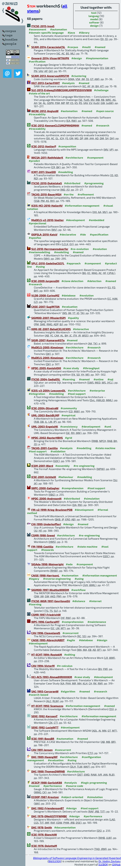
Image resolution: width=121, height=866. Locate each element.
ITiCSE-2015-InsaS (42, 26)
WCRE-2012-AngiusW (45, 111)
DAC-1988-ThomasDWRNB (48, 771)
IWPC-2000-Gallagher (45, 488)
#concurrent (70, 633)
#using (40, 266)
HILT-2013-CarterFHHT (45, 83)
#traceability (37, 114)
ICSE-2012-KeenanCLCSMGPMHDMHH (55, 125)
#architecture (74, 157)
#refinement (86, 194)
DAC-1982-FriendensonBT (47, 808)
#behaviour (65, 477)
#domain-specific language (46, 32)
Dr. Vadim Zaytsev (109, 861)
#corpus (72, 47)
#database (68, 295)
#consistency (69, 426)
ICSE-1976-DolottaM (44, 845)
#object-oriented (72, 797)
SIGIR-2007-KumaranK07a (47, 340)
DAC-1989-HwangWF (44, 757)
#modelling (65, 172)
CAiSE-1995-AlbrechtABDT (47, 640)
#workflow (78, 589)
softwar (94, 22)
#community (69, 408)
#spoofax (35, 237)
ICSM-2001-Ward (42, 465)
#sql (110, 379)
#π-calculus (64, 665)
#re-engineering (83, 465)
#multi (86, 47)
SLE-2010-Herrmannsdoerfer (49, 248)
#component (95, 157)
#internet (95, 601)
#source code (74, 785)
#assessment (37, 29)
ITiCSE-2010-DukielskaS (46, 183)
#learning (68, 379)
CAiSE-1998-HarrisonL (45, 575)
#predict (34, 160)
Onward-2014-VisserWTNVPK (50, 58)
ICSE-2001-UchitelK (43, 477)
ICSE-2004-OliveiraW (44, 408)
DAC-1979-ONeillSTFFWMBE (49, 816)
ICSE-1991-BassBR (42, 738)
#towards (47, 549)
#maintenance (96, 621)
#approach (74, 263)
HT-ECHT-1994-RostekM (46, 654)
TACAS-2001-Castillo (44, 448)
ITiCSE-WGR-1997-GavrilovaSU (50, 601)
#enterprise (97, 390)
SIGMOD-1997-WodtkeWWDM (50, 589)
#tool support (77, 393)
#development (75, 220)
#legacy (34, 578)
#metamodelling (39, 252)
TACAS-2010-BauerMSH (46, 194)
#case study (71, 368)
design (94, 25)
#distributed (72, 183)
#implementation (97, 58)
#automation (58, 29)
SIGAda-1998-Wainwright (47, 564)
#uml (107, 426)
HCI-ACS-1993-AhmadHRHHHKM (51, 677)
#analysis (68, 83)
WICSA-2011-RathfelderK (47, 157)
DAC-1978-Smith (41, 827)
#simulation (92, 498)
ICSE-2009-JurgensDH (45, 281)
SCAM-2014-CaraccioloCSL (48, 47)
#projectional (37, 223)
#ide (83, 234)
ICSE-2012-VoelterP (43, 146)
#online (99, 379)
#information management (82, 205)
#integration (37, 393)
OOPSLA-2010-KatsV (44, 234)
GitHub (116, 864)
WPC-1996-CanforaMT (45, 621)
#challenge (101, 90)
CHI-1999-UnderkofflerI (46, 524)
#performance (52, 785)
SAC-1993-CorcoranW (44, 691)
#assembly (62, 465)
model (94, 19)
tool (93, 12)
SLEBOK (103, 864)
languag (94, 15)
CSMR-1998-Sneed (43, 535)
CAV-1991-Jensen (42, 749)
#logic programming (94, 782)
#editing (69, 654)
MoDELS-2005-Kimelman (47, 347)
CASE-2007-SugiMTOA (45, 306)
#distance (78, 601)
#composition (67, 146)
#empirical (68, 415)
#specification (99, 234)
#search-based (38, 694)
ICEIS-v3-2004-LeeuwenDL (48, 390)
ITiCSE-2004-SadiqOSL (45, 379)
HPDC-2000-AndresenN (46, 498)
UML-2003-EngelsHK (44, 426)
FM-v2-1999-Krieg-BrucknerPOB (51, 509)
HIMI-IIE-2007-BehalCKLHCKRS (51, 329)
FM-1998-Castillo (42, 546)
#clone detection (72, 281)
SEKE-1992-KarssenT (44, 716)
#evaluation (69, 306)
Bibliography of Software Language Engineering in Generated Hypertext (77, 858)
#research (102, 125)
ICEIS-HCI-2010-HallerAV (47, 205)
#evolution (100, 248)
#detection (94, 281)
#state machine (105, 448)
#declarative (68, 234)
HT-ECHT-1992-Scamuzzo (47, 705)
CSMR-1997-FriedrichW (46, 614)
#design (76, 58)
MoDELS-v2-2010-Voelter (47, 220)
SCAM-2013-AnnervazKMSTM (50, 75)
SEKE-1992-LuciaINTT (45, 727)
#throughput (91, 368)
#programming (94, 183)
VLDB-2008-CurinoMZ (45, 295)
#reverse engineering (57, 578)
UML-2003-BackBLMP (45, 415)
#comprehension (72, 488)
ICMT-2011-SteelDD (43, 172)
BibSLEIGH (54, 861)
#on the (69, 194)
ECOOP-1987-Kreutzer (45, 797)
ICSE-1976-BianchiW (44, 834)
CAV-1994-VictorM (43, 665)
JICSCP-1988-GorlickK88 (46, 782)
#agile (71, 640)
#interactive (81, 329)
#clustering (78, 75)
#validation (58, 451)
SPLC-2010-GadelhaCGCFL (47, 263)
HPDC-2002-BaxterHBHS (47, 437)
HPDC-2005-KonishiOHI (46, 368)
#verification (37, 61)
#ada (69, 564)
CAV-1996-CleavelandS (45, 633)
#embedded (96, 220)
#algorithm (68, 691)
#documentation (64, 827)
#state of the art (39, 93)
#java (71, 32)
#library (84, 32)
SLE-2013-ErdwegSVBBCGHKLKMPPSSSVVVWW (61, 90)
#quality (73, 317)
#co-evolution (80, 248)
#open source (105, 111)
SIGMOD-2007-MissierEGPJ (48, 317)
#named (100, 47)
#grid (68, 437)
